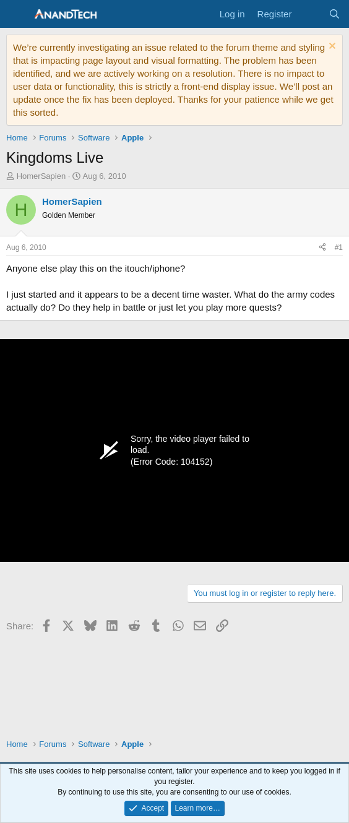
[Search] (334, 13)
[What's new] (310, 13)
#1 (339, 247)
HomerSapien (41, 176)
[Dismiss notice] (330, 47)
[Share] (322, 248)
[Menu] (17, 14)
